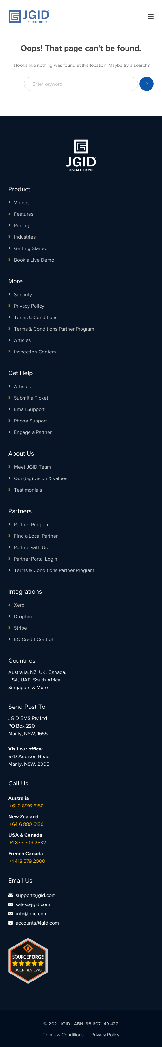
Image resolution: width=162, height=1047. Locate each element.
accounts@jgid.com (37, 923)
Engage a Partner (33, 432)
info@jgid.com (32, 914)
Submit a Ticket (31, 398)
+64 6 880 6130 (27, 824)
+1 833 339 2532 (28, 843)
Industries (25, 237)
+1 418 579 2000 (27, 861)
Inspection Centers (35, 352)
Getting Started (31, 248)
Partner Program (31, 524)
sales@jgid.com (33, 904)
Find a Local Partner (36, 536)
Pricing (21, 225)
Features (23, 214)
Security (23, 294)
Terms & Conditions (35, 317)
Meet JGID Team (32, 467)
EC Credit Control (33, 639)
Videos (21, 203)
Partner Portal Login (35, 559)
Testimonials (28, 490)
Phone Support (30, 421)
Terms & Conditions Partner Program (54, 329)
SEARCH (146, 84)
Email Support (29, 409)
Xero (19, 605)
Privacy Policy (29, 306)
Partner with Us (31, 547)
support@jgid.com (36, 895)
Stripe (20, 628)
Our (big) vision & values (40, 478)
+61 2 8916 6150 (27, 806)
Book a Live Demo (34, 260)
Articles (22, 340)
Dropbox (23, 616)
